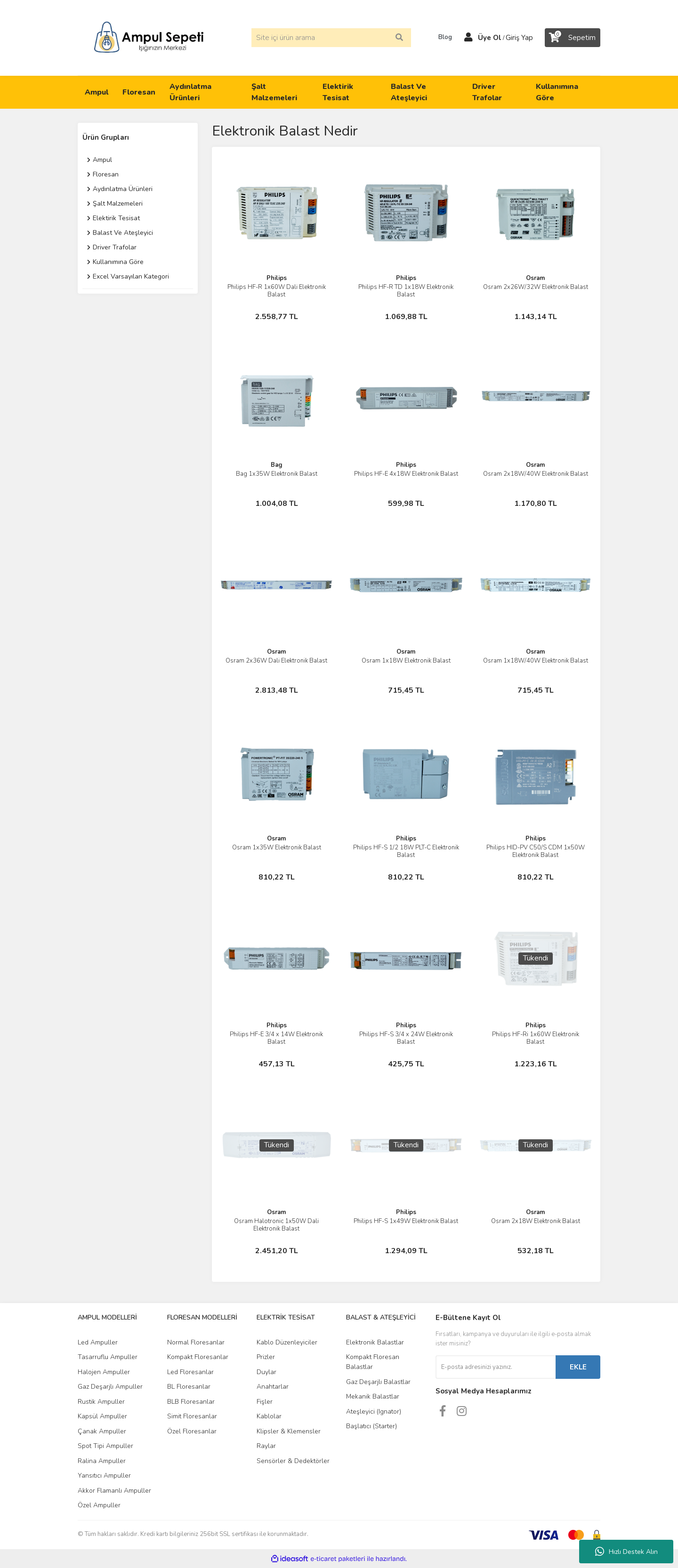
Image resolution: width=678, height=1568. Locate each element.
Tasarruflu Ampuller (107, 1356)
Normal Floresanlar (196, 1342)
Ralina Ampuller (102, 1460)
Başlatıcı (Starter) (371, 1426)
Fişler (265, 1401)
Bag (276, 465)
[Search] (331, 37)
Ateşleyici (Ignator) (373, 1411)
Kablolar (269, 1416)
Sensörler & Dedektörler (293, 1460)
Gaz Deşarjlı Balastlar (378, 1381)
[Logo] (149, 37)
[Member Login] (468, 38)
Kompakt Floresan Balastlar (372, 1361)
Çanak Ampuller (102, 1431)
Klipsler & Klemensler (289, 1431)
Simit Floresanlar (192, 1416)
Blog (442, 37)
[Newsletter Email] (496, 1367)
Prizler (266, 1356)
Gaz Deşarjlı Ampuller (110, 1386)
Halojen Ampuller (104, 1372)
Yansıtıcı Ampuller (104, 1475)
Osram (535, 278)
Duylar (266, 1372)
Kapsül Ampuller (102, 1416)
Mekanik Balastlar (372, 1396)
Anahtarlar (273, 1386)
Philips (276, 278)
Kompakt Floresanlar (197, 1356)
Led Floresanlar (190, 1372)
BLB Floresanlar (191, 1401)
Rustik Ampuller (101, 1401)
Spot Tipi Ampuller (105, 1445)
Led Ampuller (98, 1342)
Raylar (266, 1445)
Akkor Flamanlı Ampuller (114, 1490)
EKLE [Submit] (578, 1367)
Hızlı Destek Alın (626, 1551)
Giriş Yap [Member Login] (519, 37)
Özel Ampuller (99, 1505)
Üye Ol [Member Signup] (489, 37)
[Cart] (572, 37)
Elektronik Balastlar (375, 1342)
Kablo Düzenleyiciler (287, 1342)
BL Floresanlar (188, 1386)
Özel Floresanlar (192, 1431)
